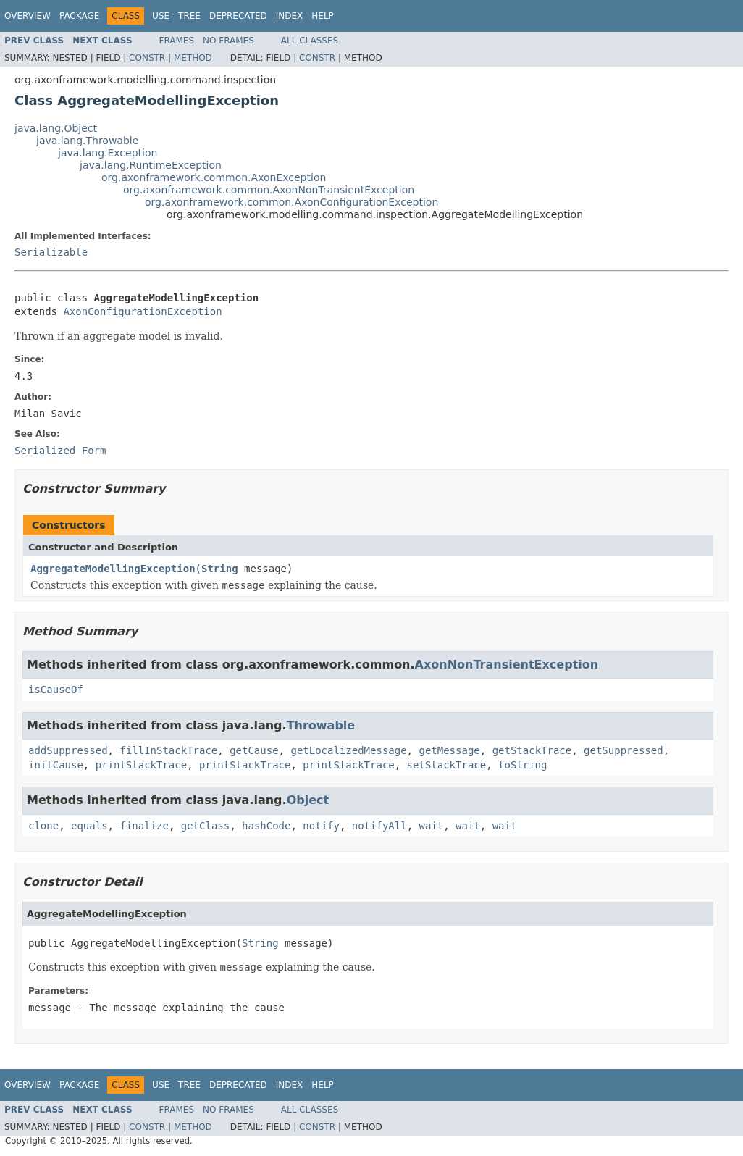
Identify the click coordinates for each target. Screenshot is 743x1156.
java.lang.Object (55, 128)
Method (193, 58)
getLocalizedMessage (348, 750)
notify (321, 826)
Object (308, 800)
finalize (143, 826)
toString (522, 765)
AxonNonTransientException (507, 664)
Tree (189, 16)
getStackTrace (532, 750)
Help (322, 16)
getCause (254, 750)
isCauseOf (55, 689)
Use (160, 16)
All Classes (309, 40)
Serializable (51, 252)
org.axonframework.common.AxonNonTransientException (268, 190)
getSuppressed (623, 750)
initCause (55, 765)
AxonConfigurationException (142, 311)
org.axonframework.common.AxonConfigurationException (291, 202)
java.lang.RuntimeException (151, 165)
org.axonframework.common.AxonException (213, 177)
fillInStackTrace (168, 750)
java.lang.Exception (107, 153)
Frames (177, 40)
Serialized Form (60, 450)
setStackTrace (447, 765)
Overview (27, 16)
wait (431, 826)
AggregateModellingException (113, 568)
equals (89, 826)
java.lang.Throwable (87, 140)
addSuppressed (68, 750)
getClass (205, 826)
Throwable (321, 725)
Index (289, 16)
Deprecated (238, 16)
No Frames (228, 40)
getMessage (449, 750)
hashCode (266, 826)
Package (79, 16)
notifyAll (379, 826)
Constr (147, 58)
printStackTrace (141, 765)
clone (43, 826)
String (219, 568)
